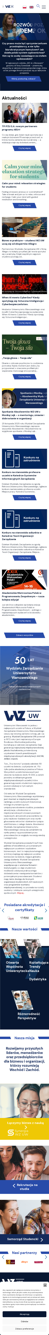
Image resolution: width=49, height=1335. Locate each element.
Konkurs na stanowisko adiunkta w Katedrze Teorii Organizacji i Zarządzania (22, 536)
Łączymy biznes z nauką (25, 1123)
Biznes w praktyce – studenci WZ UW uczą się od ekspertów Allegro (23, 242)
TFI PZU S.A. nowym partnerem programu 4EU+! (19, 128)
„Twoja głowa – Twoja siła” (17, 358)
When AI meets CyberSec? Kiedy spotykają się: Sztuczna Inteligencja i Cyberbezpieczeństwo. (23, 301)
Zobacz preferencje (24, 1328)
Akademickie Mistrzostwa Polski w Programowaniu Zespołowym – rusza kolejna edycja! (23, 596)
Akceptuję (24, 1314)
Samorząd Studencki (25, 1239)
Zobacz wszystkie (24, 635)
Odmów (24, 1321)
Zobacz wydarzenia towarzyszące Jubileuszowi (25, 688)
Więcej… (21, 893)
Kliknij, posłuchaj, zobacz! (23, 78)
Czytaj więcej (24, 148)
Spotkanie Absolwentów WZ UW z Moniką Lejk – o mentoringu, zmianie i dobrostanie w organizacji (23, 415)
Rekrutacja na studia (25, 1187)
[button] (45, 1285)
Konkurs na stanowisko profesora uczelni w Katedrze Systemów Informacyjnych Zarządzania (21, 475)
